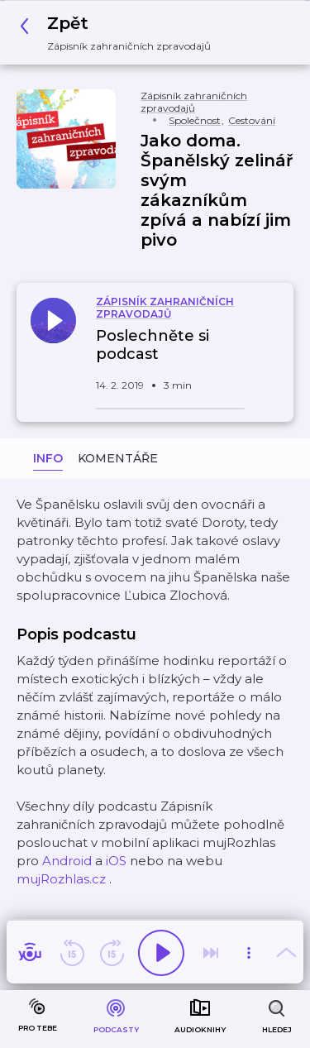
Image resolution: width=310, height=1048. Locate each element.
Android (67, 861)
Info (48, 458)
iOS (116, 861)
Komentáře (118, 458)
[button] (120, 33)
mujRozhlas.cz (61, 879)
